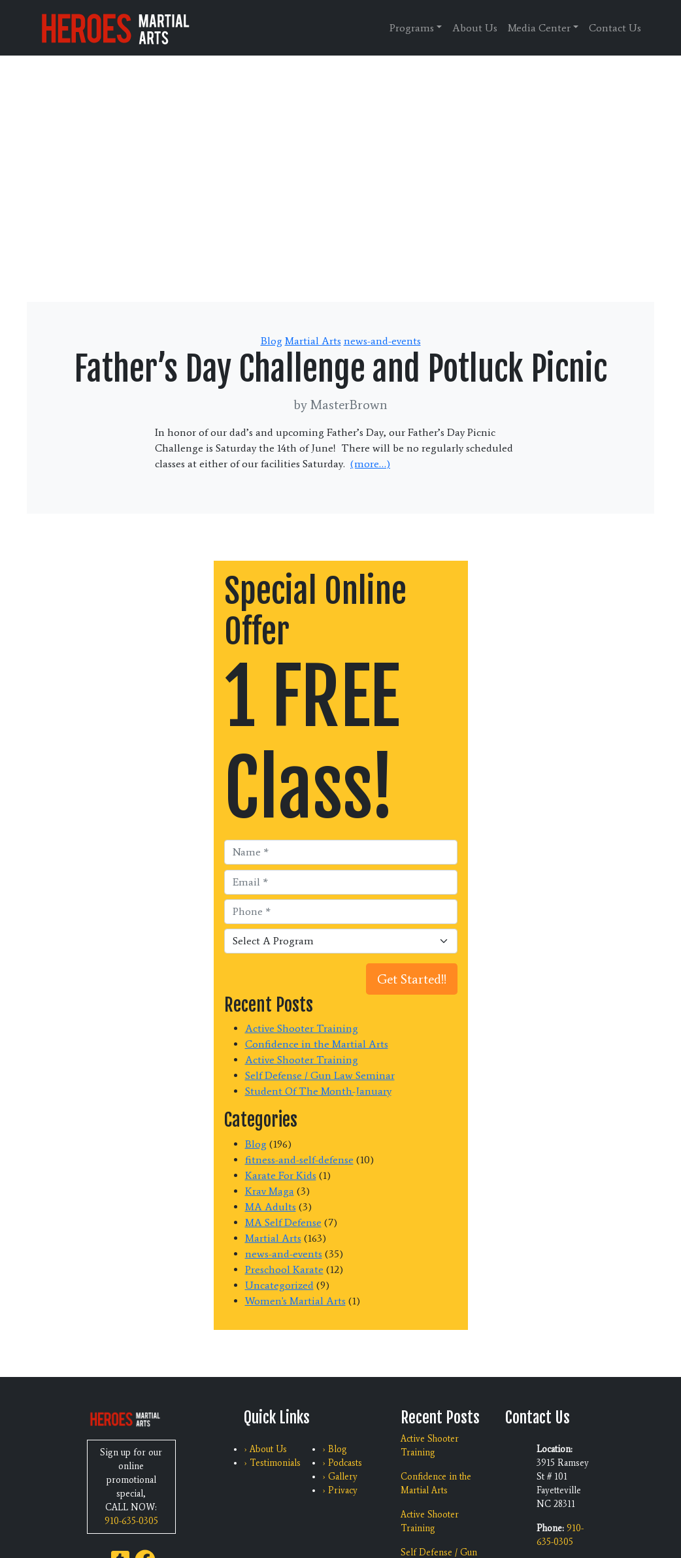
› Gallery (339, 1476)
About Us (474, 28)
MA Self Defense (283, 1222)
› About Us (265, 1449)
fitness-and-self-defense (299, 1159)
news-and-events (382, 341)
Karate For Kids (280, 1175)
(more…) (370, 463)
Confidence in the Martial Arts (316, 1044)
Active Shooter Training (301, 1028)
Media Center (539, 28)
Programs (412, 28)
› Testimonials (272, 1462)
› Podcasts (342, 1462)
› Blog (334, 1449)
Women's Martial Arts (295, 1301)
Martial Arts (313, 341)
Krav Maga (269, 1191)
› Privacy (339, 1490)
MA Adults (270, 1207)
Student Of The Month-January (318, 1091)
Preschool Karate (284, 1269)
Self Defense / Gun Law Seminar (320, 1075)
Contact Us (615, 28)
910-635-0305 (131, 1521)
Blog (271, 341)
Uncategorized (279, 1285)
